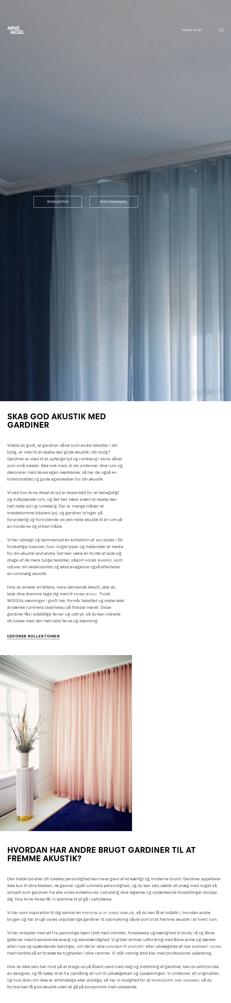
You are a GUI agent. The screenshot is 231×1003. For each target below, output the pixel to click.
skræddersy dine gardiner (175, 980)
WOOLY (91, 594)
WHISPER (105, 560)
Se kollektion (57, 201)
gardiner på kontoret (125, 947)
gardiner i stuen (206, 947)
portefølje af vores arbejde (108, 913)
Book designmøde (113, 201)
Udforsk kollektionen (33, 636)
